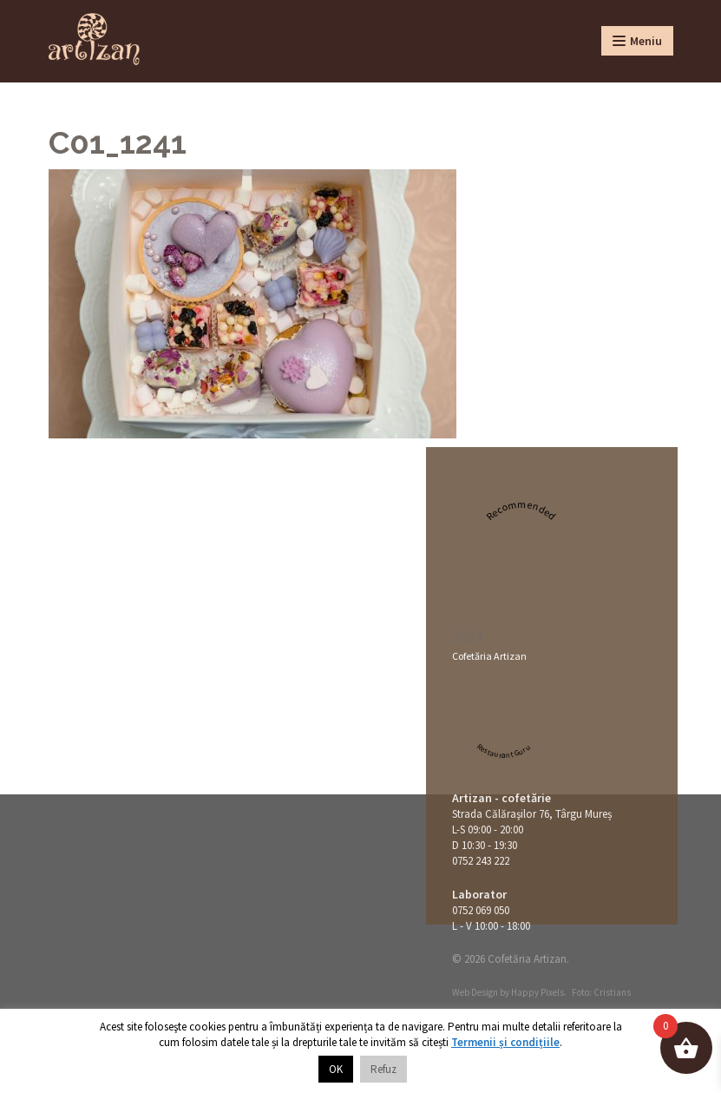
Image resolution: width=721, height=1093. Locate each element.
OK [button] (336, 1069)
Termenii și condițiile (505, 1042)
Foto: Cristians (601, 992)
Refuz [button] (383, 1069)
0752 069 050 (480, 910)
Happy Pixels (537, 992)
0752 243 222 (480, 860)
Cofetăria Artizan (489, 655)
